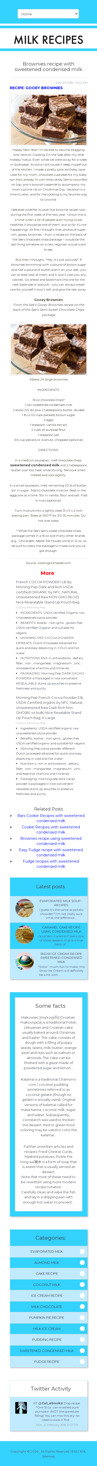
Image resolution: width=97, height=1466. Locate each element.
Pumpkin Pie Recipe (46, 1317)
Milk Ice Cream (47, 1329)
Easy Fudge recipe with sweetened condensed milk (51, 852)
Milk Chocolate (46, 1307)
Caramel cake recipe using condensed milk (61, 929)
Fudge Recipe (46, 1361)
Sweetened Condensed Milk (47, 1351)
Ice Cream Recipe (47, 1295)
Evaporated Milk (47, 1251)
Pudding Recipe (47, 1339)
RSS (74, 1451)
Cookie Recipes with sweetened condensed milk (51, 830)
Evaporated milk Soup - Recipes (61, 903)
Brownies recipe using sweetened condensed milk (50, 841)
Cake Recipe (47, 1273)
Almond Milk (46, 1262)
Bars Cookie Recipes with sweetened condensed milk (51, 818)
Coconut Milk (46, 1284)
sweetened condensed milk (34, 465)
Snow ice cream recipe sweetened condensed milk (61, 958)
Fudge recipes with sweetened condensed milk (51, 864)
